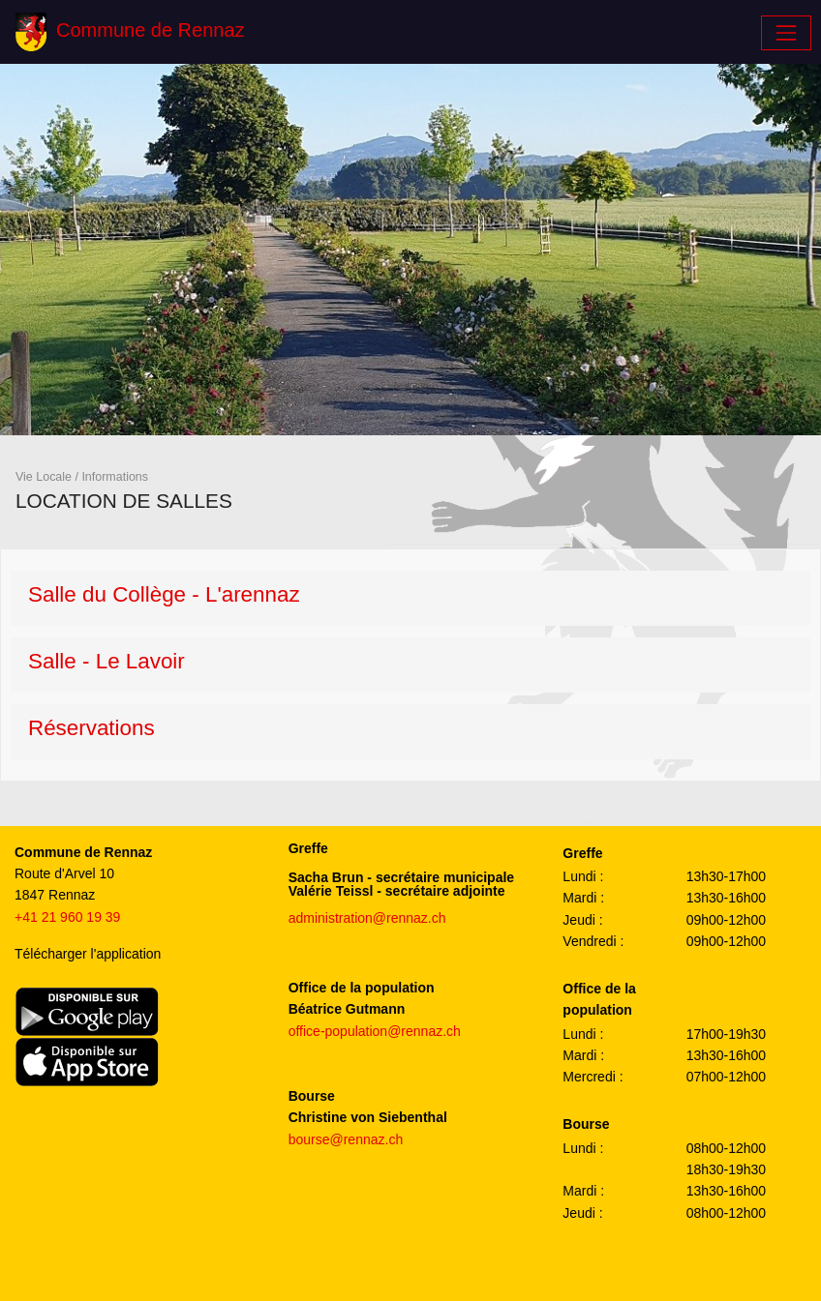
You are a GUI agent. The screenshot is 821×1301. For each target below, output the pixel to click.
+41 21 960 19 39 (67, 917)
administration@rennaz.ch (367, 918)
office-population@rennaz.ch (375, 1031)
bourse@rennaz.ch (346, 1139)
